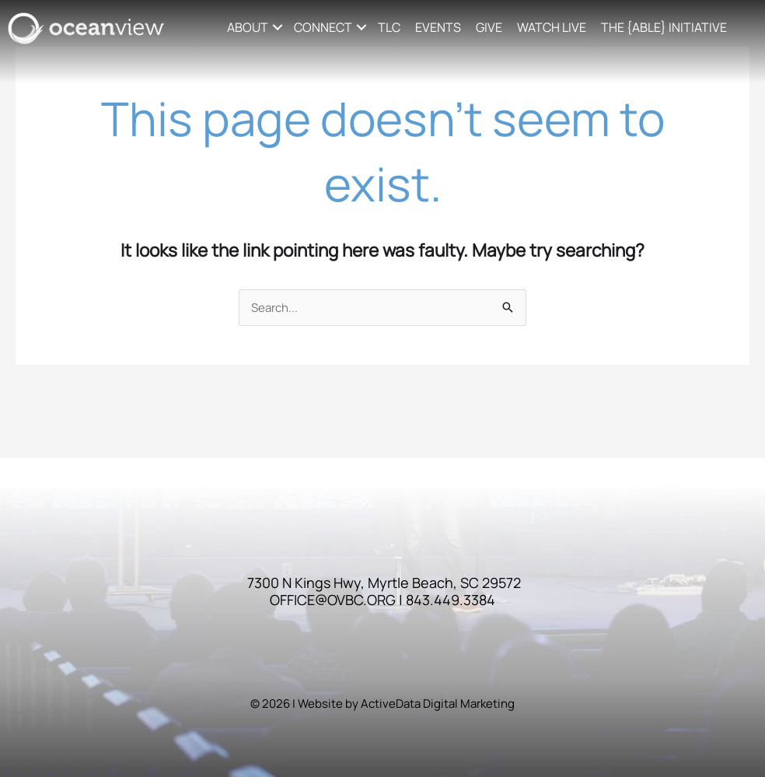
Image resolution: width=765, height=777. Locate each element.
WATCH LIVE (551, 27)
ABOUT (247, 27)
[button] (277, 27)
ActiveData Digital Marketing (438, 703)
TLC (389, 27)
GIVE (489, 27)
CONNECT (323, 27)
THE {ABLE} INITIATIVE (664, 27)
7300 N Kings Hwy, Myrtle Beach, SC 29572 (384, 582)
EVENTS (438, 27)
